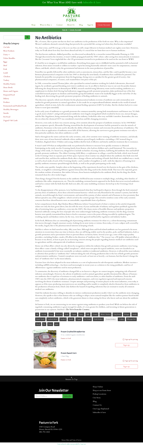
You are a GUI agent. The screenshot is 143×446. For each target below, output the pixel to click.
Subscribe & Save (92, 2)
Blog (81, 25)
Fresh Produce (98, 319)
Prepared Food (9, 95)
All (37, 314)
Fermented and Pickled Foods (14, 106)
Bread (38, 324)
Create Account (104, 25)
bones (50, 324)
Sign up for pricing (131, 339)
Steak (66, 314)
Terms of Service (76, 440)
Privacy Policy (65, 440)
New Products (8, 51)
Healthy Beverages (10, 109)
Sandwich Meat (52, 319)
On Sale (6, 47)
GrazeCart (83, 444)
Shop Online (98, 387)
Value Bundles (9, 58)
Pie (44, 324)
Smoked (63, 319)
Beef (5, 65)
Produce (6, 102)
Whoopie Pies (131, 319)
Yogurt (79, 319)
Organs (74, 314)
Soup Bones (117, 314)
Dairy (6, 54)
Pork (5, 69)
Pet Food (6, 117)
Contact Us (97, 405)
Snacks (6, 113)
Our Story (97, 397)
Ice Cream (87, 319)
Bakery (6, 98)
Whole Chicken (105, 314)
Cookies (121, 319)
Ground (95, 314)
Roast (51, 314)
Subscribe (67, 396)
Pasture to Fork (66, 338)
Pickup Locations (99, 394)
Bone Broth (8, 87)
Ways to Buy (46, 25)
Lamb (5, 73)
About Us (71, 25)
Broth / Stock (40, 319)
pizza (56, 324)
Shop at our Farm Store (102, 390)
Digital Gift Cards (10, 120)
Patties (81, 314)
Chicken (6, 76)
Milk (87, 314)
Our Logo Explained (101, 409)
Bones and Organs (10, 91)
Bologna (126, 314)
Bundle (71, 319)
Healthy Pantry (9, 84)
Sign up (126, 345)
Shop (33, 25)
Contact (59, 25)
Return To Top (71, 378)
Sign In (90, 25)
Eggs (5, 62)
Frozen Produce (111, 319)
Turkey (6, 80)
